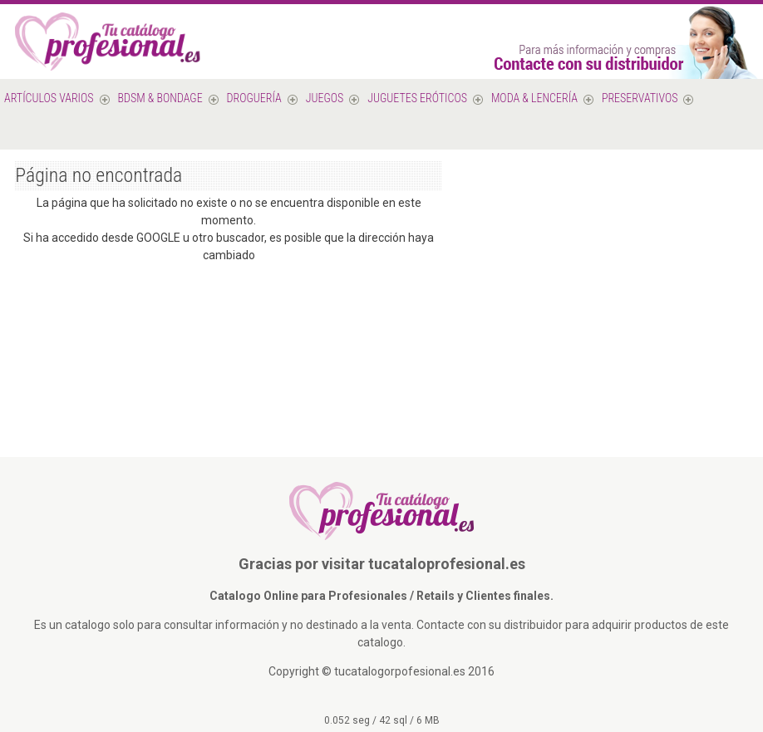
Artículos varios (49, 98)
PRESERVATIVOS (640, 98)
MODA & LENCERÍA (534, 98)
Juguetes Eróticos (417, 98)
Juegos (325, 98)
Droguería (254, 98)
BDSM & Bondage (160, 98)
